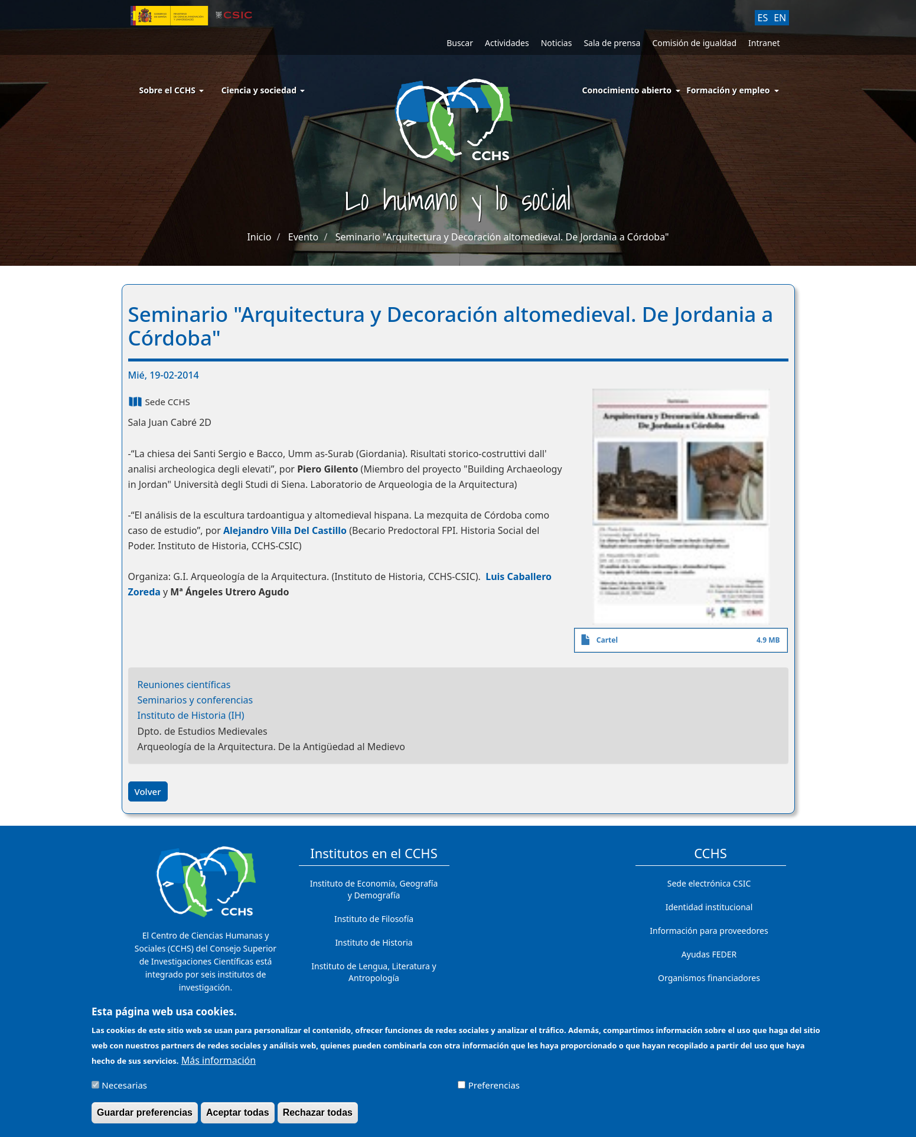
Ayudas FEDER (709, 954)
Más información (218, 1064)
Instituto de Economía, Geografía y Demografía (374, 889)
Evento (303, 236)
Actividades (507, 42)
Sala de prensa (611, 42)
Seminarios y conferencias (195, 699)
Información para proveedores (709, 930)
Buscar (459, 42)
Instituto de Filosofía (373, 918)
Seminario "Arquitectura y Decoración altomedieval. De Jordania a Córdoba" (502, 236)
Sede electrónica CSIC (709, 883)
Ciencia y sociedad (263, 90)
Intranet (764, 42)
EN (780, 17)
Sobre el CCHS (171, 90)
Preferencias (494, 1090)
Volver (148, 791)
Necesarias (124, 1090)
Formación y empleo (728, 90)
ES (763, 17)
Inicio (259, 236)
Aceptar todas (237, 1118)
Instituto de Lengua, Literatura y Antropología (373, 971)
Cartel (607, 640)
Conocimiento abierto (627, 90)
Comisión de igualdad (694, 42)
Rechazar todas (318, 1118)
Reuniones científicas (184, 684)
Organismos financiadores (709, 977)
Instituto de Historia (373, 942)
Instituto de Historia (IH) (191, 715)
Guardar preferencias (145, 1118)
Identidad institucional (709, 907)
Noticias (556, 42)
